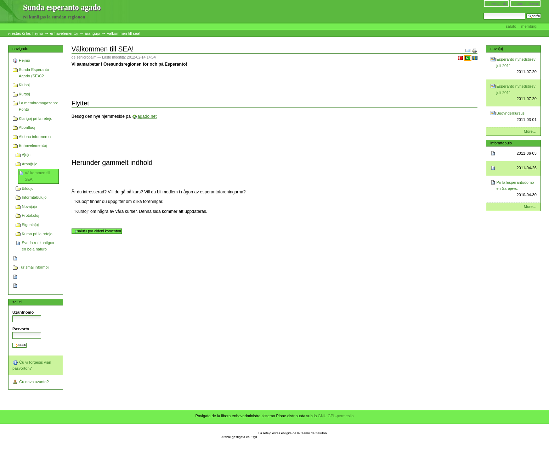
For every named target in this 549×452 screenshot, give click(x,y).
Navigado (20, 48)
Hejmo (37, 33)
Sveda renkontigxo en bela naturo (38, 246)
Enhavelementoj (64, 33)
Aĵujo (26, 155)
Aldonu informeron (35, 136)
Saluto (511, 26)
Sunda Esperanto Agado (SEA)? (34, 72)
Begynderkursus (516, 117)
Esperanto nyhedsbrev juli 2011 (516, 66)
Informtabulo (501, 143)
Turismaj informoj (34, 267)
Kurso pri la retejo (37, 234)
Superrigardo (496, 3)
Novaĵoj (496, 48)
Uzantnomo (23, 312)
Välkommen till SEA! (37, 176)
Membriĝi (529, 26)
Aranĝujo (92, 33)
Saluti (17, 302)
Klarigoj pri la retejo (35, 118)
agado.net (147, 116)
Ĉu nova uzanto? (30, 382)
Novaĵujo (29, 206)
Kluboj (24, 85)
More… (530, 131)
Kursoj (24, 94)
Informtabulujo (34, 197)
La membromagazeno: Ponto (38, 106)
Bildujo (27, 188)
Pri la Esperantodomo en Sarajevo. (516, 189)
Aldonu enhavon (525, 3)
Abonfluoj (27, 127)
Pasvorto (20, 329)
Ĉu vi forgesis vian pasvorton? (31, 365)
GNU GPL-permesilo (335, 416)
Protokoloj (30, 215)
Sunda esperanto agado (12, 12)
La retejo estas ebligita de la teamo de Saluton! (293, 433)
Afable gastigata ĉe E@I (239, 437)
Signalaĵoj (30, 224)
